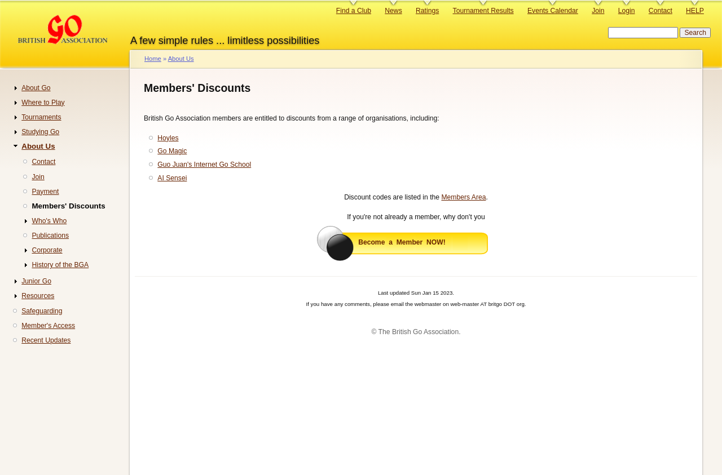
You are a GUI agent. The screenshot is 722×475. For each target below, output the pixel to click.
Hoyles (167, 138)
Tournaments (41, 117)
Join (598, 11)
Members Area (463, 197)
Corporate (47, 250)
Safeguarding (41, 311)
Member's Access (48, 326)
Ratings (427, 11)
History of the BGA (60, 265)
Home (152, 58)
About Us (181, 58)
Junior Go (36, 281)
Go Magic (172, 151)
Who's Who (49, 221)
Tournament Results (483, 11)
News (393, 11)
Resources (37, 296)
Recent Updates (46, 340)
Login (626, 11)
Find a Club (353, 11)
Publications (50, 235)
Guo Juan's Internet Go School (204, 164)
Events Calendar (552, 11)
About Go (35, 88)
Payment (45, 192)
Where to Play (42, 102)
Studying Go (40, 132)
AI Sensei (172, 178)
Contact (660, 11)
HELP (695, 11)
